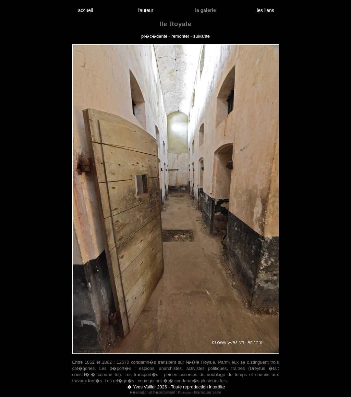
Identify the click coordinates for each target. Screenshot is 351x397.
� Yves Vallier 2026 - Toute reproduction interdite (176, 386)
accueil (85, 10)
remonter (180, 36)
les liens (265, 10)
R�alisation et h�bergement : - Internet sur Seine (175, 392)
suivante (201, 36)
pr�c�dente (154, 36)
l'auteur (145, 10)
